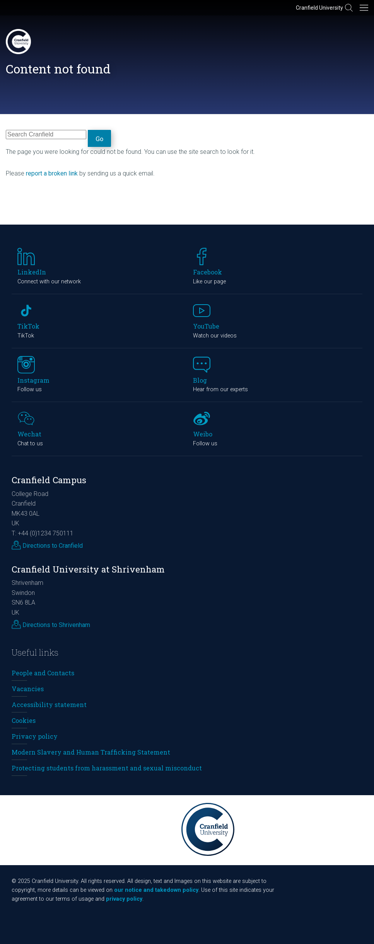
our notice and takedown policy (156, 890)
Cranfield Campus (49, 480)
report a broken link (52, 173)
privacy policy (124, 899)
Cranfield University (319, 8)
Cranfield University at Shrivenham (88, 569)
